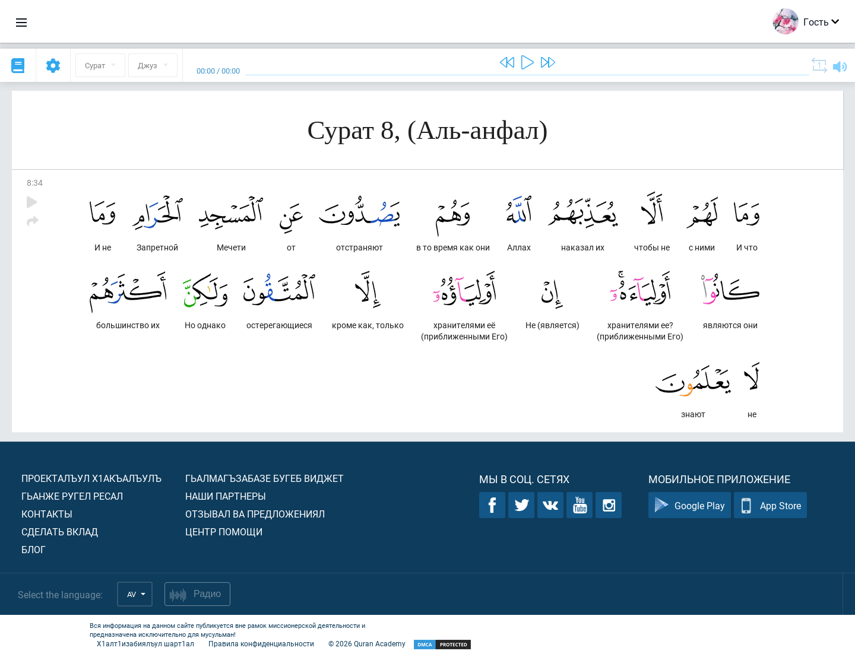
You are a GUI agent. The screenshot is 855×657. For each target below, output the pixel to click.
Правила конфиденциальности (261, 643)
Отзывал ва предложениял (255, 513)
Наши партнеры (225, 496)
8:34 (35, 182)
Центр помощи (223, 531)
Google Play (689, 505)
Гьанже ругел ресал (72, 496)
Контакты (46, 513)
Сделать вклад (59, 531)
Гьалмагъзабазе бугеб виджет (264, 478)
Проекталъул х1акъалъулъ (91, 478)
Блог (33, 549)
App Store (770, 505)
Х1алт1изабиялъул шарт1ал (145, 643)
